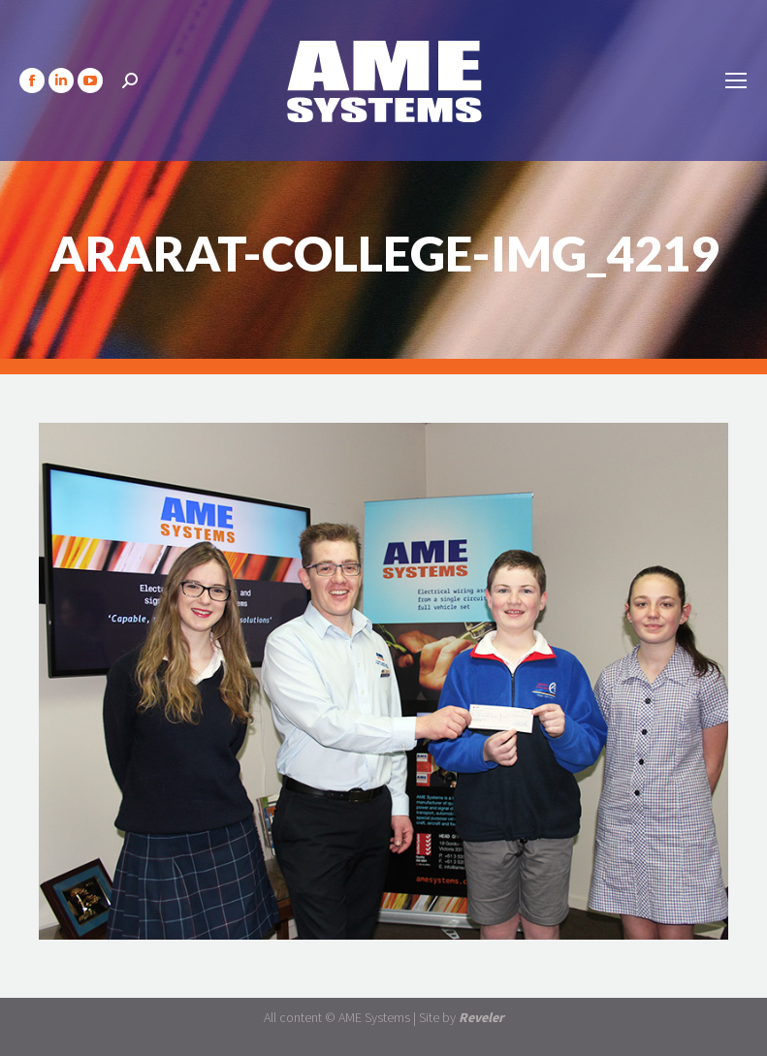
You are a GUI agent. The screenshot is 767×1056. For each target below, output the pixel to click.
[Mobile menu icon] (736, 80)
